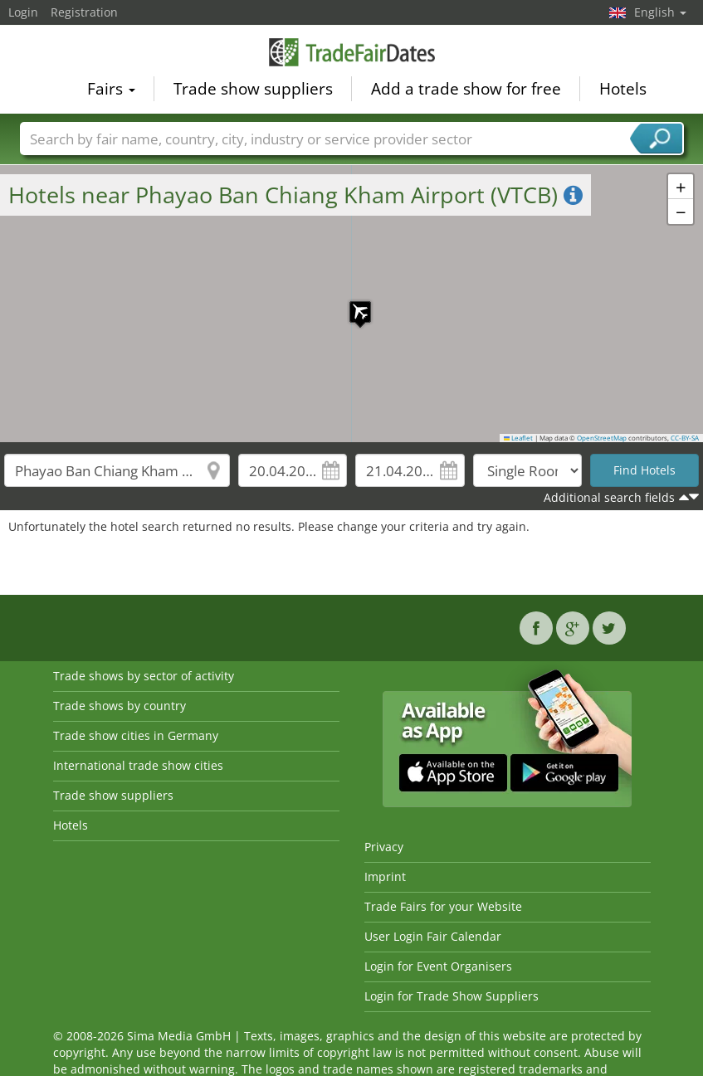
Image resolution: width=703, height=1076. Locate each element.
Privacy (383, 846)
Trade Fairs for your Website (443, 906)
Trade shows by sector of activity (143, 676)
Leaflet (519, 438)
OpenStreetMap (602, 438)
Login (23, 12)
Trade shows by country (119, 705)
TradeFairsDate (352, 51)
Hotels (623, 88)
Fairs (111, 88)
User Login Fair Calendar (432, 936)
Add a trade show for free (466, 88)
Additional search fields (609, 497)
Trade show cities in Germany (135, 735)
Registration (84, 12)
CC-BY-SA (685, 438)
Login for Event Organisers (438, 966)
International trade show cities (138, 765)
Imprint (385, 876)
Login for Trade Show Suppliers (451, 996)
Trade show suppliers (253, 88)
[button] (352, 304)
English (660, 12)
